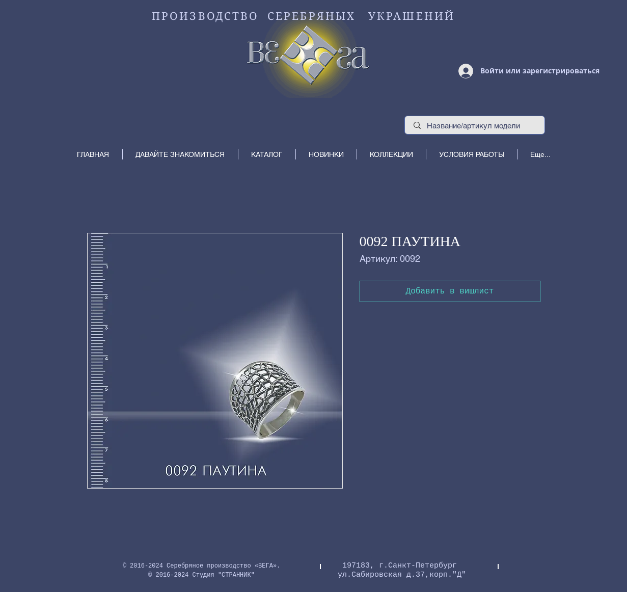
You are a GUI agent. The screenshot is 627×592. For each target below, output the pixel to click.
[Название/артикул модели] (475, 125)
